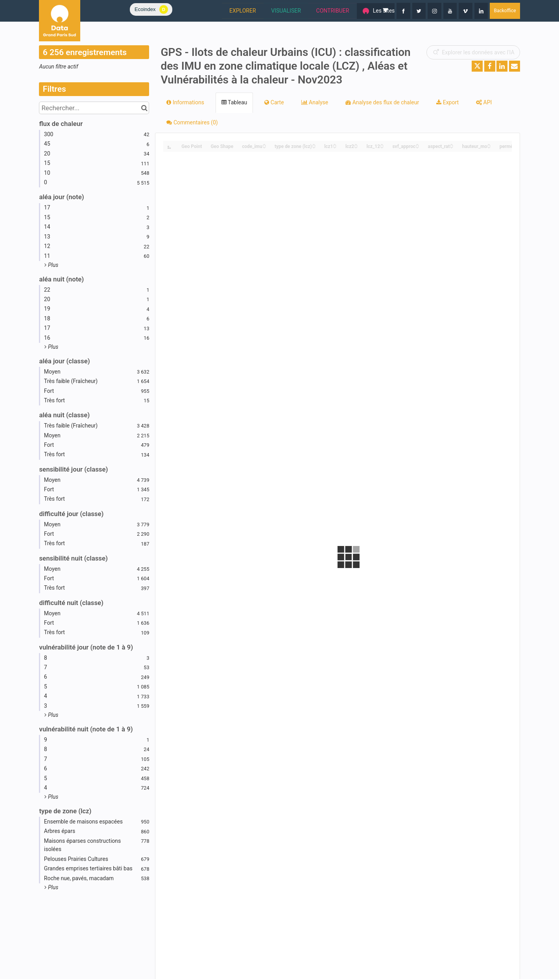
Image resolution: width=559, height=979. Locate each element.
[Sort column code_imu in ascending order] (264, 144)
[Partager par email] (514, 66)
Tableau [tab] (234, 102)
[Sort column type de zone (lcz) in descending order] (314, 146)
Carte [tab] (274, 102)
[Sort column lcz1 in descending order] (335, 146)
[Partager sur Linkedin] (501, 66)
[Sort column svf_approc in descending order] (417, 146)
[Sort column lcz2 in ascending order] (356, 144)
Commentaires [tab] (192, 122)
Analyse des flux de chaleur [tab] (382, 102)
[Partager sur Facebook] (489, 66)
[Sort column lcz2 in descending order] (356, 146)
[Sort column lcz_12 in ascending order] (382, 144)
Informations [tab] (185, 102)
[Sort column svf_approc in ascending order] (417, 144)
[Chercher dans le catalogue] (144, 108)
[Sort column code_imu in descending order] (264, 146)
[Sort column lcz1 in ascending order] (335, 144)
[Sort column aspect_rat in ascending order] (452, 144)
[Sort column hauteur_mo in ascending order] (489, 144)
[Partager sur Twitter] (477, 66)
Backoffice (505, 10)
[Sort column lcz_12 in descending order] (382, 146)
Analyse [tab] (314, 102)
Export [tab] (447, 102)
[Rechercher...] (94, 108)
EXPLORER (201, 10)
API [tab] (484, 102)
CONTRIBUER (291, 10)
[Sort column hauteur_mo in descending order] (489, 146)
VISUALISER (244, 10)
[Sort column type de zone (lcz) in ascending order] (314, 144)
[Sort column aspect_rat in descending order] (452, 146)
